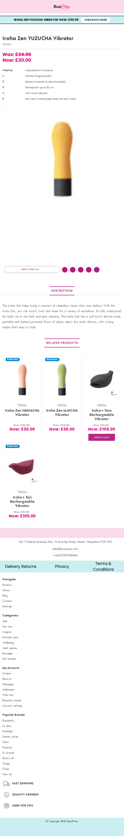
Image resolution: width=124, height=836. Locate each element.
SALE (4, 621)
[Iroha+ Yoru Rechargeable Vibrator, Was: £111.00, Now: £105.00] (101, 380)
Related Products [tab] (62, 343)
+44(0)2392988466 (65, 555)
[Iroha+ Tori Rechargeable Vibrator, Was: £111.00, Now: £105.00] (22, 467)
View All (7, 774)
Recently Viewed (11, 700)
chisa (5, 769)
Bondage (7, 653)
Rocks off (8, 758)
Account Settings (12, 706)
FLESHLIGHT (7, 731)
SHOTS (5, 742)
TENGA (6, 763)
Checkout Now (95, 20)
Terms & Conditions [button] (103, 566)
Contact (7, 601)
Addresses (8, 690)
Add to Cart (101, 437)
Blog (5, 596)
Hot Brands (9, 659)
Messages (8, 684)
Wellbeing (8, 643)
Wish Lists (7, 695)
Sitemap (7, 606)
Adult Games (9, 648)
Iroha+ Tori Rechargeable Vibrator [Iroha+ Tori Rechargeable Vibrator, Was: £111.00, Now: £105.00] (22, 502)
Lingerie (6, 632)
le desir (7, 726)
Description (62, 291)
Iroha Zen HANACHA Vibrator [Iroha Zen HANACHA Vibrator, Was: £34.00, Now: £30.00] (22, 413)
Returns (6, 679)
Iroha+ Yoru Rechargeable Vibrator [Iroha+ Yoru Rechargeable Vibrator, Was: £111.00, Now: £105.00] (102, 415)
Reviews (7, 585)
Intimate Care (10, 637)
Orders (6, 673)
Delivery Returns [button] (20, 566)
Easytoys (7, 747)
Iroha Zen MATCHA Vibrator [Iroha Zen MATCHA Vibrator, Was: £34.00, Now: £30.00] (62, 413)
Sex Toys (7, 626)
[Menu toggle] (15, 6)
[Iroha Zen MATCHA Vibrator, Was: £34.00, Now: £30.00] (62, 380)
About (6, 590)
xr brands (8, 753)
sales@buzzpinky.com (65, 549)
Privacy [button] (62, 566)
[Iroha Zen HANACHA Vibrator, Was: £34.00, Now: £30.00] (22, 380)
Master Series (10, 737)
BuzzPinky (8, 720)
